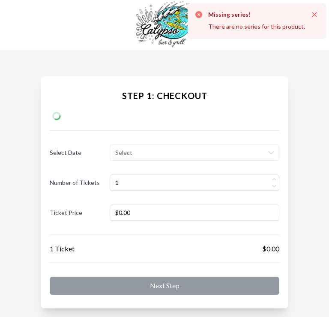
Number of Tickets (75, 182)
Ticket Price (66, 212)
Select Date (65, 152)
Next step (164, 285)
